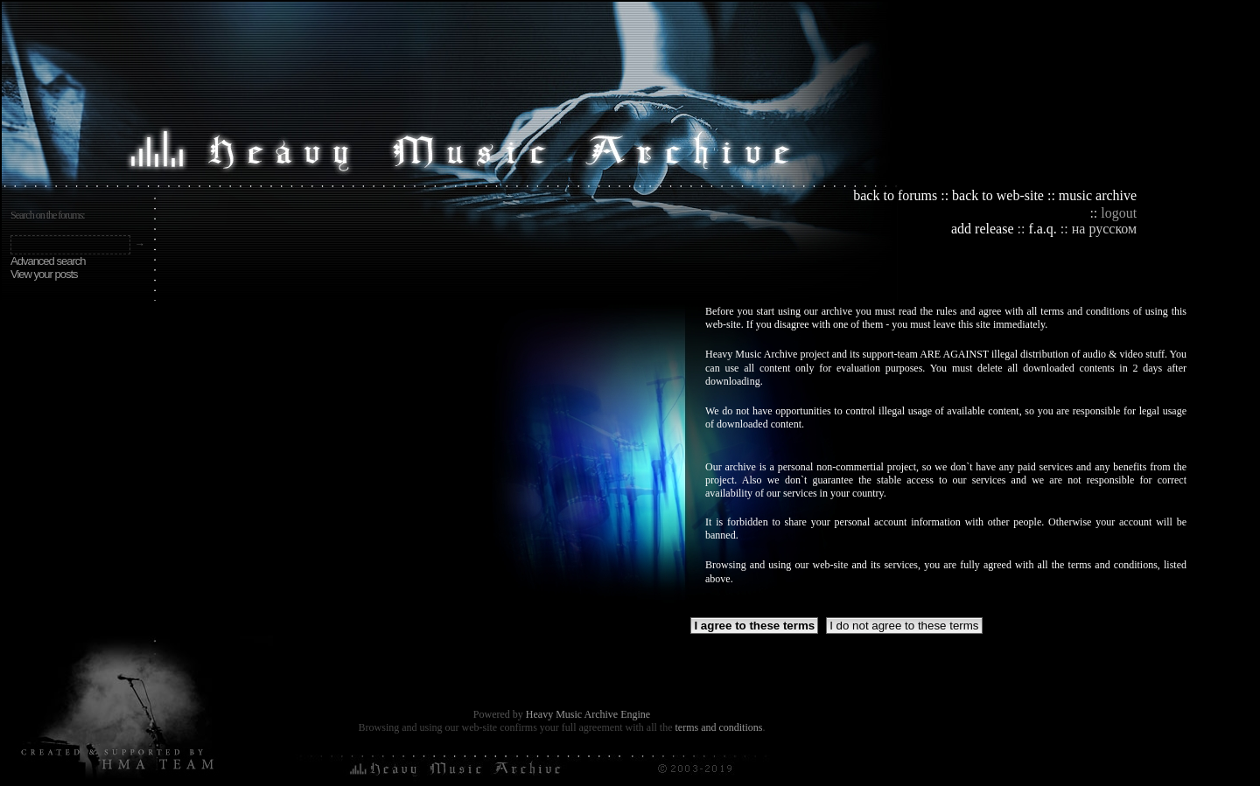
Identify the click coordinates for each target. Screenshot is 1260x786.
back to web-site (998, 195)
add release (982, 228)
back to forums (895, 195)
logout (1119, 212)
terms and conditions (718, 727)
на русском (1104, 228)
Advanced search (47, 261)
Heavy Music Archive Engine (588, 714)
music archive (1098, 195)
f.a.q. (1042, 228)
